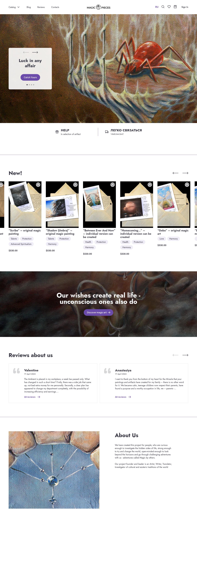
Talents (14, 238)
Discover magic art (97, 312)
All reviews (29, 396)
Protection (26, 238)
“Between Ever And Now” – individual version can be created (99, 234)
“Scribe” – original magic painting (25, 232)
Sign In (184, 7)
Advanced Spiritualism (21, 244)
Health (88, 242)
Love (162, 238)
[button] (35, 52)
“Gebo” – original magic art (173, 232)
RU (157, 7)
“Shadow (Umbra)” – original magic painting (60, 232)
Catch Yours (30, 77)
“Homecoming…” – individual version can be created (135, 234)
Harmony (52, 244)
